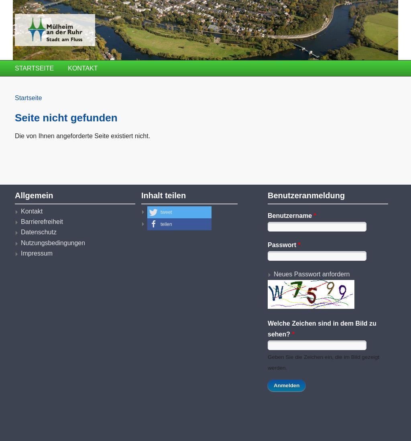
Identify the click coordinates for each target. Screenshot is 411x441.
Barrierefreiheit (42, 221)
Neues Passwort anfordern (312, 274)
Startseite (34, 68)
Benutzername (292, 215)
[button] (179, 212)
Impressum (37, 253)
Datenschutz (39, 232)
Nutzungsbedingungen (53, 243)
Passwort (284, 245)
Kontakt (83, 68)
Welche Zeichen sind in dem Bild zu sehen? (322, 328)
